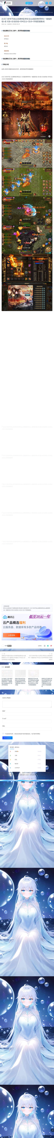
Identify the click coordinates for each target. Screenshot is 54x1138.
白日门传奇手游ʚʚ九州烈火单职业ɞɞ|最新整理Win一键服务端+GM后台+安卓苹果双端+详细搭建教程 (40, 813)
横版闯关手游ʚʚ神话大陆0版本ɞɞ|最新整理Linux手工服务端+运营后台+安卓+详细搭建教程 (33, 838)
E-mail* (4, 874)
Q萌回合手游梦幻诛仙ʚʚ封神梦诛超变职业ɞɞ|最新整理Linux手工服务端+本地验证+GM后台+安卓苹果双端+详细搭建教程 (14, 813)
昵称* (3, 867)
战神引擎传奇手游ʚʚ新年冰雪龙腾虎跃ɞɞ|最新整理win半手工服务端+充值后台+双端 (20, 838)
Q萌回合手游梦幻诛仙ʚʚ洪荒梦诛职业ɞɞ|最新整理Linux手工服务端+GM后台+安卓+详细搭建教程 (47, 838)
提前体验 (27, 31)
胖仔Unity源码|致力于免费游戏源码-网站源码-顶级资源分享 (19, 12)
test (5, 24)
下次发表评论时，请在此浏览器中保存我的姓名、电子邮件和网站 (22, 890)
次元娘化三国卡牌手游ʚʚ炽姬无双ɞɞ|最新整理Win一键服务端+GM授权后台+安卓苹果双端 (7, 838)
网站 (3, 882)
